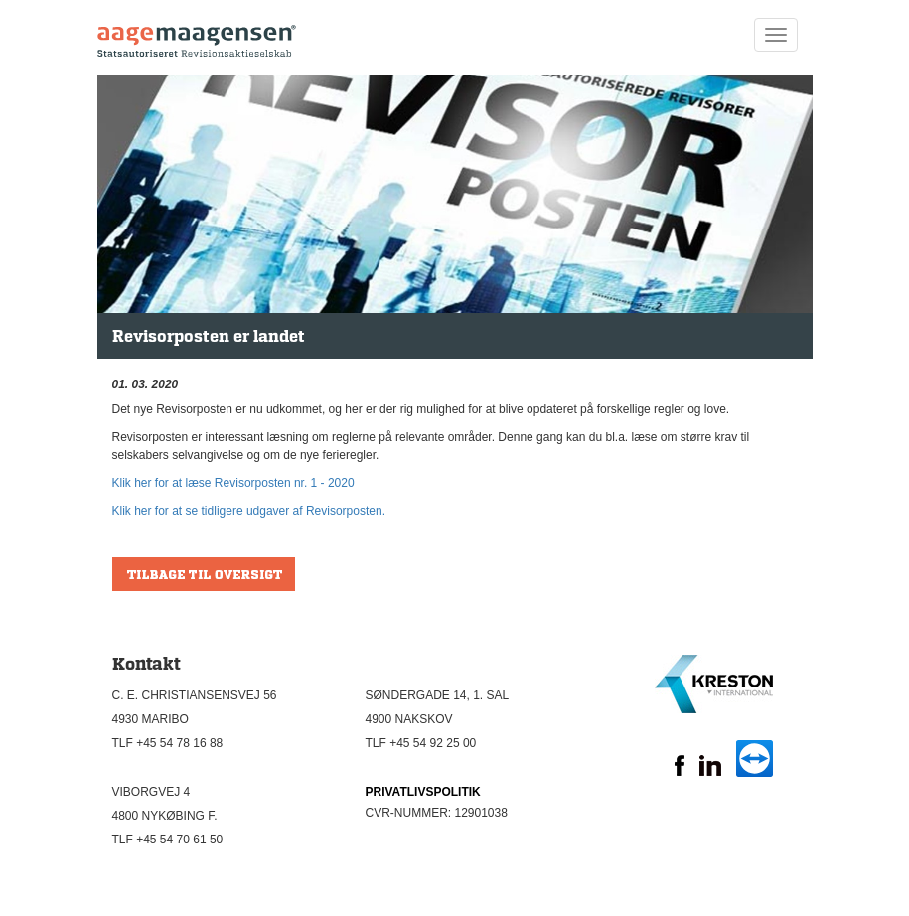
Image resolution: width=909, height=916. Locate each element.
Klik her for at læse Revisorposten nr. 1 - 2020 (233, 483)
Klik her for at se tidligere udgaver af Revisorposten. (248, 511)
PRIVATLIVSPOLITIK (423, 792)
